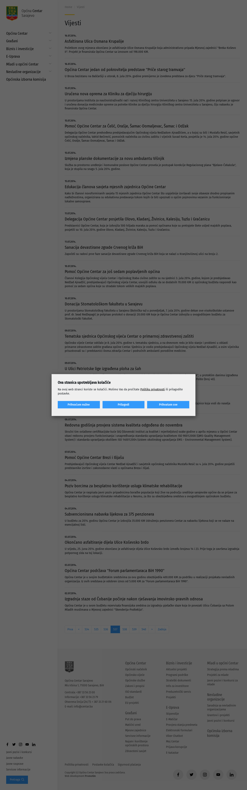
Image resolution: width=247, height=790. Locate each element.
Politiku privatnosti (152, 389)
